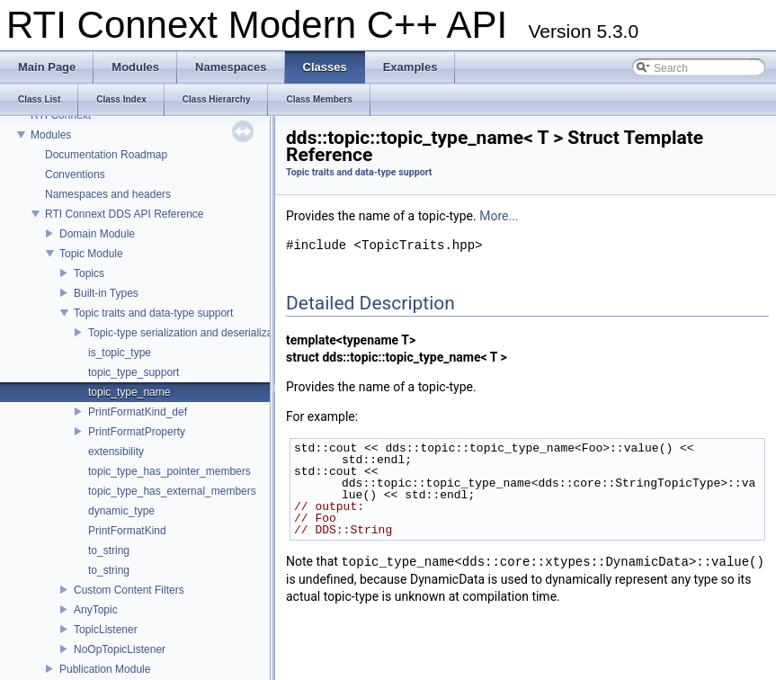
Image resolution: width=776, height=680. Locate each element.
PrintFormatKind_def (137, 412)
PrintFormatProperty (136, 431)
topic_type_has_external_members (172, 491)
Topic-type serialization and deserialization (189, 333)
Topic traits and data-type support (153, 313)
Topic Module (91, 253)
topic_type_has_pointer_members (169, 471)
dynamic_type (121, 511)
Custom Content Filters (129, 590)
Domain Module (97, 234)
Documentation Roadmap (106, 154)
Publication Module (104, 669)
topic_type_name (129, 392)
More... (498, 216)
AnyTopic (96, 610)
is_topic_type (119, 352)
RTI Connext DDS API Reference (124, 214)
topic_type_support (133, 372)
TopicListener (106, 629)
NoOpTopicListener (119, 649)
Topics (89, 273)
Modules (51, 135)
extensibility (116, 451)
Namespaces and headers (108, 194)
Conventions (75, 174)
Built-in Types (106, 293)
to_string (108, 550)
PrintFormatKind (127, 530)
